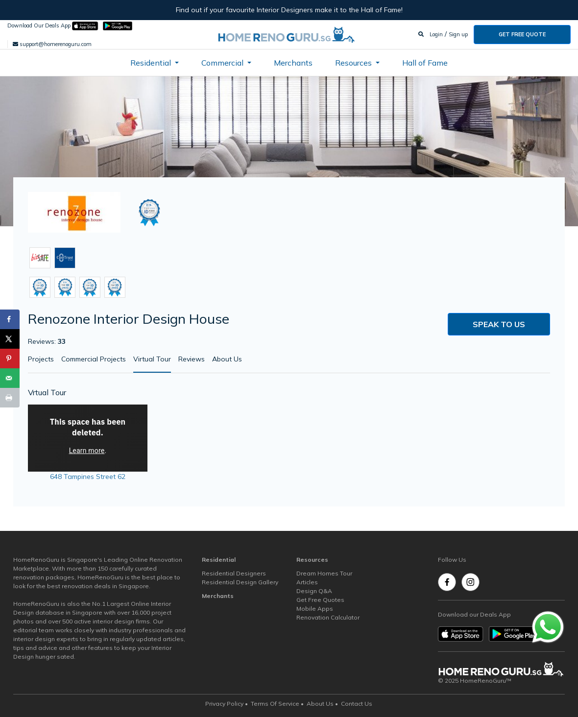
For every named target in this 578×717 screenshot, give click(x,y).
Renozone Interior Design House (128, 318)
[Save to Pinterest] (10, 358)
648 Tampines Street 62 (87, 476)
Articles (307, 582)
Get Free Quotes (320, 599)
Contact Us (356, 703)
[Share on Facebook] (10, 319)
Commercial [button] (223, 63)
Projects (41, 359)
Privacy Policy (224, 703)
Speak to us (499, 324)
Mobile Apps (314, 608)
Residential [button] (151, 63)
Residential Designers (234, 573)
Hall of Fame (425, 63)
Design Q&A (314, 591)
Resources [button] (354, 63)
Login (436, 34)
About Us (227, 359)
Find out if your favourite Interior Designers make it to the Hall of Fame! (289, 9)
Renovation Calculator (328, 617)
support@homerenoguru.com (52, 44)
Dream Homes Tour (324, 573)
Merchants (293, 63)
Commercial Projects (93, 359)
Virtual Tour (152, 359)
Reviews (191, 359)
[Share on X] (10, 339)
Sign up (458, 34)
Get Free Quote (522, 34)
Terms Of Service (275, 703)
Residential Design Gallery (240, 582)
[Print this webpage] (10, 397)
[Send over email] (10, 378)
